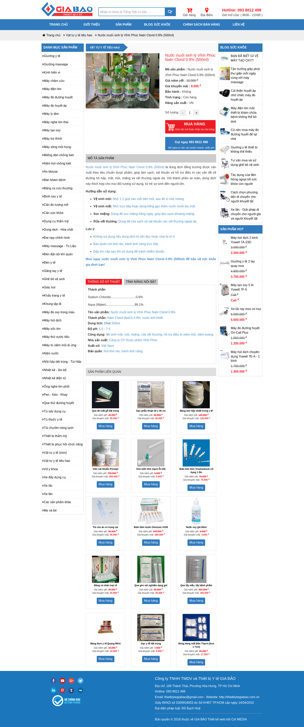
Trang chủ (58, 24)
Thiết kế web (216, 719)
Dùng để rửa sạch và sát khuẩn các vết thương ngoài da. (157, 221)
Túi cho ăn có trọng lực (105, 527)
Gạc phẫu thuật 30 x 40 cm (151, 410)
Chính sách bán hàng (201, 24)
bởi (228, 719)
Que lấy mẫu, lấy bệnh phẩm (196, 585)
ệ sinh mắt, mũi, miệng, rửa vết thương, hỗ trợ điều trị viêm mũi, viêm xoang (160, 334)
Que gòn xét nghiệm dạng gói (151, 585)
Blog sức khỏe (157, 24)
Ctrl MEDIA (239, 719)
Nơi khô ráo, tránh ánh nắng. (123, 351)
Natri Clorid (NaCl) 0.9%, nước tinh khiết (135, 317)
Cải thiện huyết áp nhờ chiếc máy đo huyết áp (243, 95)
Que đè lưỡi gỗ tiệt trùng (105, 410)
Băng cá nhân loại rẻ (105, 585)
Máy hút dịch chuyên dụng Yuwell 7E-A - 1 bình (245, 356)
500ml (116, 323)
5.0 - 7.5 (104, 329)
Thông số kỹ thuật (104, 281)
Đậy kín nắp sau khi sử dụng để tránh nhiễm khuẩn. (129, 251)
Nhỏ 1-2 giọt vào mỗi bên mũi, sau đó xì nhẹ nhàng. (149, 199)
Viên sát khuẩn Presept (105, 469)
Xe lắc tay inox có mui (246, 309)
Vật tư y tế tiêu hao (79, 35)
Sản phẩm (123, 24)
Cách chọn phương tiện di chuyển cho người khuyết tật (244, 197)
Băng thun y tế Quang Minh (105, 643)
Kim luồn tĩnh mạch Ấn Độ (150, 469)
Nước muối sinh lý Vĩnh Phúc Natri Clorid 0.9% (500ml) (136, 35)
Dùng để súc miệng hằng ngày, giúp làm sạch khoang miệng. (153, 214)
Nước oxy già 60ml (196, 527)
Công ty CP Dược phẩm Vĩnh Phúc (133, 340)
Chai (108, 323)
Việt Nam (107, 345)
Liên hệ (238, 24)
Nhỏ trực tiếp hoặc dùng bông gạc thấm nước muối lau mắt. (154, 206)
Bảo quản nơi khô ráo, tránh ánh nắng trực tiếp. (126, 244)
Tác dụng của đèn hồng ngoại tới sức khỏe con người (244, 179)
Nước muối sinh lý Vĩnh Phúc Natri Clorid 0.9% (143, 312)
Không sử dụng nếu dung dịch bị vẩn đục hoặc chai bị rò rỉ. (134, 236)
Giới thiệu (91, 24)
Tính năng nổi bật (141, 281)
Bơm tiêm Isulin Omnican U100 (151, 527)
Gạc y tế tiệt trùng (151, 643)
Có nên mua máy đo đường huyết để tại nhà (245, 134)
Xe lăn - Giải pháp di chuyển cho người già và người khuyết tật (246, 214)
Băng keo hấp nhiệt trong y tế (196, 410)
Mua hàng (105, 426)
